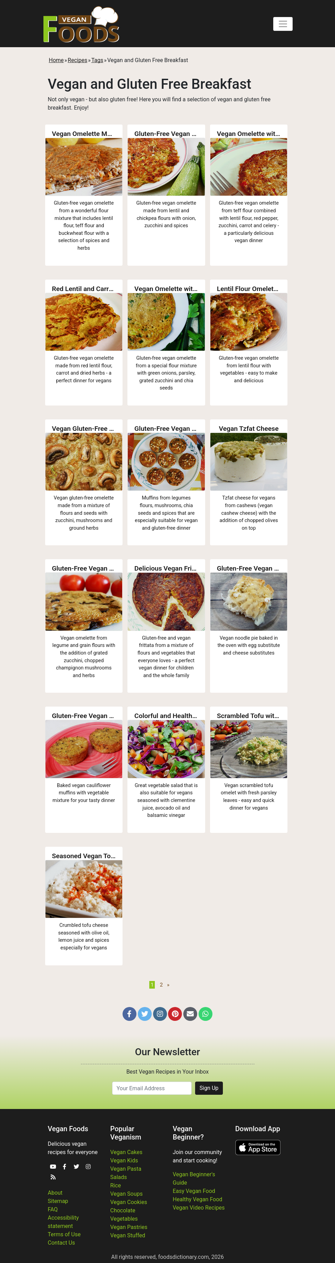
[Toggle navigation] (283, 24)
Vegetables (124, 1218)
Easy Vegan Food (194, 1191)
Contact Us (61, 1242)
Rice (115, 1185)
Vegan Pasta (126, 1169)
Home (56, 60)
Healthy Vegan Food (198, 1199)
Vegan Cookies (128, 1202)
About (55, 1192)
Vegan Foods (68, 1129)
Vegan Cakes (126, 1152)
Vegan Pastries (129, 1227)
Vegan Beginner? (188, 1133)
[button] (129, 1014)
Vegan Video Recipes (199, 1207)
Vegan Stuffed (127, 1235)
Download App (257, 1129)
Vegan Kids (124, 1160)
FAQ (53, 1209)
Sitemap (58, 1201)
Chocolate (122, 1210)
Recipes (77, 60)
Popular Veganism (125, 1133)
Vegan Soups (126, 1194)
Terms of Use (64, 1234)
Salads (118, 1177)
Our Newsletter (167, 1052)
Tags (97, 60)
